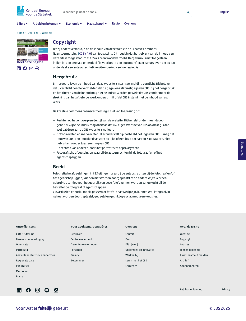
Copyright (186, 239)
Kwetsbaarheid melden (194, 255)
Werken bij (131, 255)
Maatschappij (95, 23)
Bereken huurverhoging (30, 239)
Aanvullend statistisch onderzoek (35, 255)
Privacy (75, 255)
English (224, 12)
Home (20, 33)
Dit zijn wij (131, 244)
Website (47, 33)
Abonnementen (189, 266)
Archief (184, 261)
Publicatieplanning (191, 289)
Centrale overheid (81, 239)
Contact (129, 234)
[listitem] (18, 68)
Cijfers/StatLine (25, 234)
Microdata (22, 250)
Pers (127, 239)
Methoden (22, 271)
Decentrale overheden (84, 244)
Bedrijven (76, 234)
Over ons (130, 23)
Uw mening (242, 150)
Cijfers (21, 23)
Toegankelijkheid (190, 250)
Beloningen (78, 261)
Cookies (184, 244)
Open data (22, 244)
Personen (76, 250)
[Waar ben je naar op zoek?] (126, 12)
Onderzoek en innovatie (139, 250)
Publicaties (22, 266)
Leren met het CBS (136, 261)
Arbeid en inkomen (45, 23)
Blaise (19, 276)
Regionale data (25, 261)
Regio (116, 23)
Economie (72, 23)
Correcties (131, 266)
